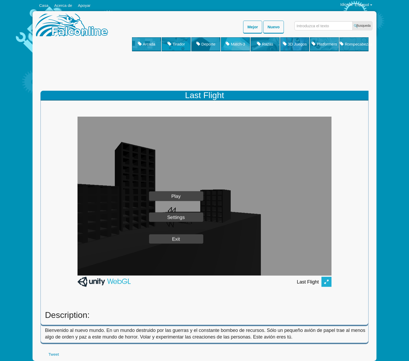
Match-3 (235, 44)
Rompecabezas (354, 44)
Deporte (206, 44)
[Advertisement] (239, 72)
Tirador (176, 44)
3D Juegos (295, 44)
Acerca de (63, 5)
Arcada (146, 44)
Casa (43, 5)
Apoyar (84, 5)
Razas (265, 44)
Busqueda (363, 26)
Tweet (53, 354)
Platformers (324, 44)
